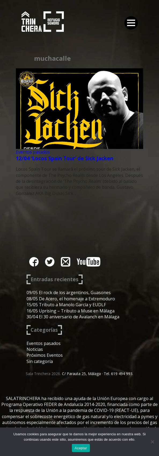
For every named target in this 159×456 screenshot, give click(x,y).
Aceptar (81, 448)
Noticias (35, 349)
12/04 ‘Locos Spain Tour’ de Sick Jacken (64, 158)
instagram (65, 261)
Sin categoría (40, 361)
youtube (88, 261)
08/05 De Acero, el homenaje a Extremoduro (71, 299)
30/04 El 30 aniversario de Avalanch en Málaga (73, 317)
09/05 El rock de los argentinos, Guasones (69, 292)
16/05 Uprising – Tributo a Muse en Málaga (70, 311)
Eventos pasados (33, 152)
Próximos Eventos (45, 355)
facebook (34, 261)
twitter (49, 261)
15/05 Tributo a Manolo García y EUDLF (66, 305)
